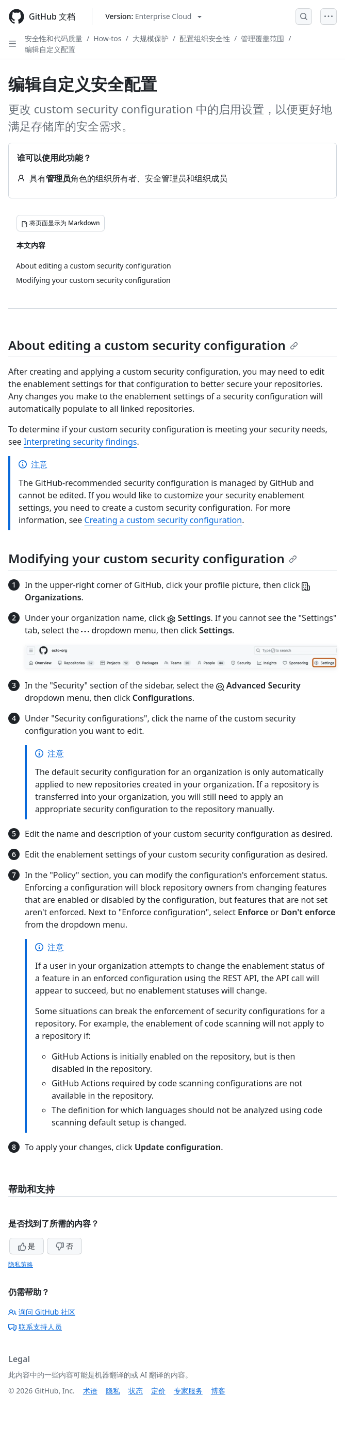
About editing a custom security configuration (153, 345)
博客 (218, 1391)
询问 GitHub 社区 (41, 1312)
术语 (90, 1391)
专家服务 (188, 1391)
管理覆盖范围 (262, 38)
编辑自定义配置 (50, 49)
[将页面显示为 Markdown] (61, 223)
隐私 (113, 1391)
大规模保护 (151, 38)
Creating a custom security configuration (163, 520)
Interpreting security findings (80, 441)
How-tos (107, 38)
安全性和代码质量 (54, 38)
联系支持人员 (35, 1327)
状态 (135, 1391)
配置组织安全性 (204, 38)
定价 (158, 1391)
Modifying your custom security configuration (152, 558)
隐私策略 (20, 1264)
